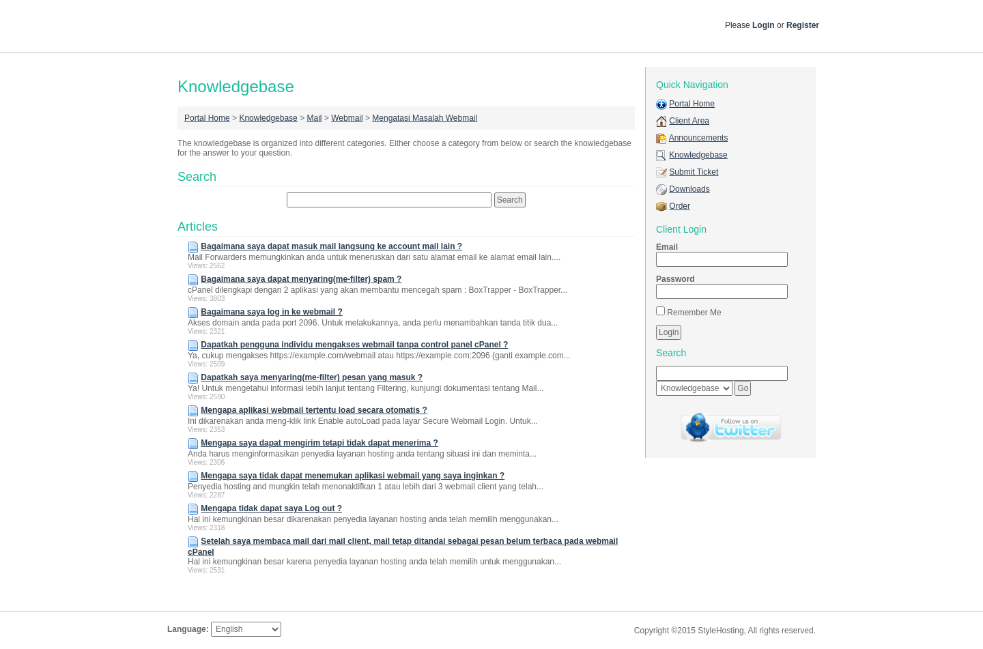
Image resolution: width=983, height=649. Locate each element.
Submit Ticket (693, 172)
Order (679, 206)
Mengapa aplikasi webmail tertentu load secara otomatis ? (314, 410)
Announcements (698, 138)
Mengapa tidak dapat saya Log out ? (271, 508)
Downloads (689, 189)
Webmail (346, 118)
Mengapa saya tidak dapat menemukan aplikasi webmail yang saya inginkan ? (352, 475)
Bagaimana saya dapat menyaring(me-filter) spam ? (301, 279)
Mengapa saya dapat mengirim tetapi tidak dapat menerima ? (319, 443)
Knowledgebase (268, 118)
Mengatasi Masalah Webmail (424, 118)
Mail (314, 118)
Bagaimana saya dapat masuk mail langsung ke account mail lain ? (331, 246)
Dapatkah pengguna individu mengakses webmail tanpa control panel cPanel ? (354, 344)
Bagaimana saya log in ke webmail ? (271, 312)
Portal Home (207, 118)
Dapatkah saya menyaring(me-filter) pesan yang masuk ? (312, 377)
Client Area (689, 121)
